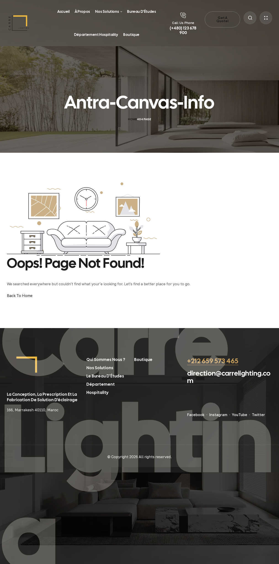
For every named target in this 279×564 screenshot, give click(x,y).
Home (132, 119)
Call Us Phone (183, 23)
